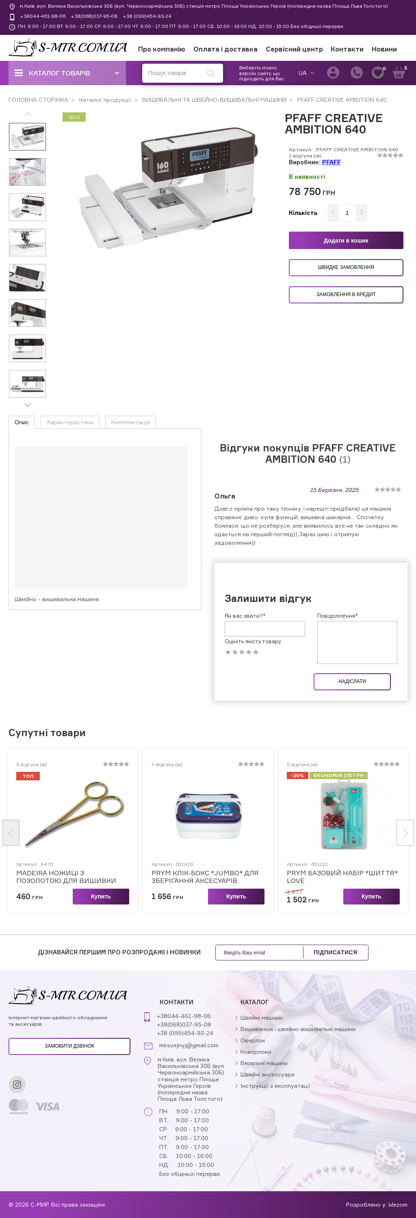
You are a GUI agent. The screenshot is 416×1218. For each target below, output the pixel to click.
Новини (384, 49)
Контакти (347, 49)
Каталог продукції (104, 99)
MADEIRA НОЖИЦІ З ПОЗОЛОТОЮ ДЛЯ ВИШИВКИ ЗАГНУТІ (66, 770)
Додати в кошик (346, 240)
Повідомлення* (337, 510)
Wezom (397, 1204)
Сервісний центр (294, 49)
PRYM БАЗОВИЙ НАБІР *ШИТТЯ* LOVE (342, 770)
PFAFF (331, 162)
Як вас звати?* (245, 510)
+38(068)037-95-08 (94, 16)
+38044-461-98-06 (42, 16)
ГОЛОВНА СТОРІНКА (38, 99)
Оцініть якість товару (253, 536)
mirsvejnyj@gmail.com (189, 1045)
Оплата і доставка (225, 49)
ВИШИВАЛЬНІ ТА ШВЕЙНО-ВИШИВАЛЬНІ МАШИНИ (213, 99)
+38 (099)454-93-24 (147, 16)
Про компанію (161, 49)
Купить (101, 790)
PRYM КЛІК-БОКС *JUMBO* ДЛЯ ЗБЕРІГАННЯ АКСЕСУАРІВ (205, 770)
